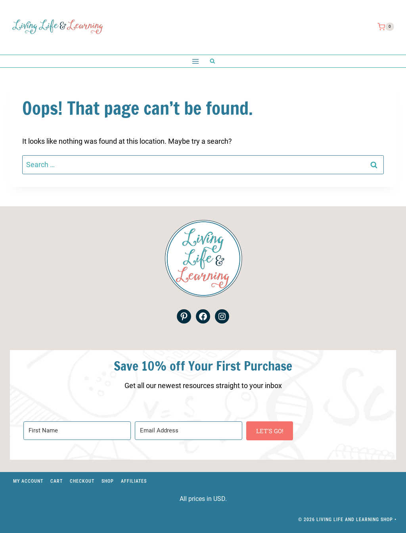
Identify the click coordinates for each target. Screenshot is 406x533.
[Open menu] (195, 61)
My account (28, 481)
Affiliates (134, 481)
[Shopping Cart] (385, 27)
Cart (56, 481)
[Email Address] (188, 430)
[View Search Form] (212, 61)
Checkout (82, 481)
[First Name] (77, 430)
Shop (108, 481)
